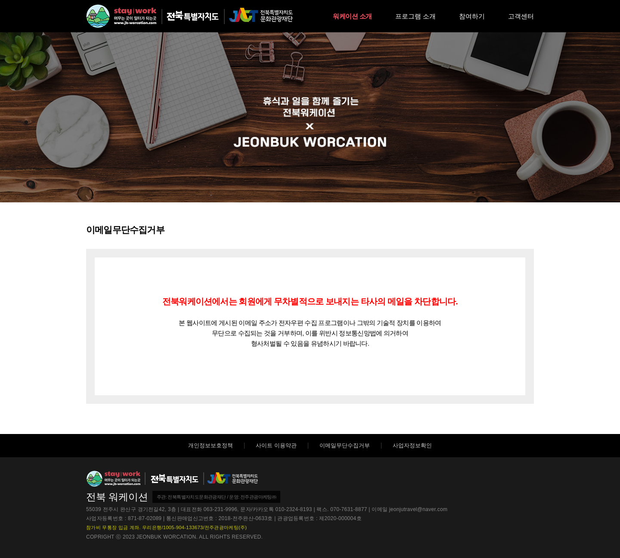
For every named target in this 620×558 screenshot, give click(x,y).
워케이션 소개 (352, 16)
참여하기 (472, 16)
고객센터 (521, 16)
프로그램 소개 (415, 16)
